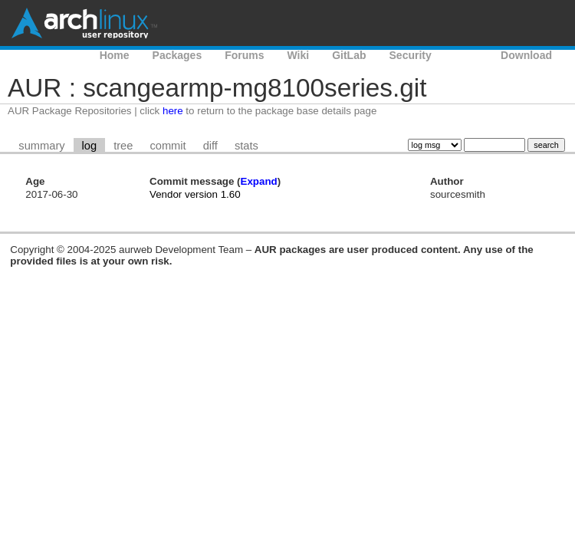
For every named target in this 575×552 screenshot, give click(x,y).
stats (246, 146)
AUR (466, 55)
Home (115, 55)
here (173, 111)
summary (41, 146)
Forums (244, 55)
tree (123, 146)
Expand (259, 181)
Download (526, 55)
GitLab (349, 55)
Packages (177, 55)
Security (410, 55)
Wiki (299, 55)
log (89, 146)
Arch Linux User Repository (84, 23)
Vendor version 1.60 (195, 194)
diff (210, 146)
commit (168, 146)
